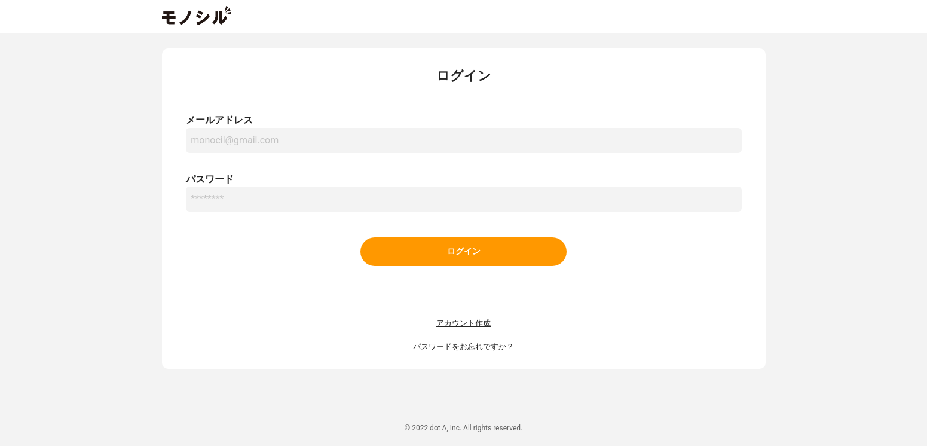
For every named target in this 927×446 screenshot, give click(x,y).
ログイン (464, 251)
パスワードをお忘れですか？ (463, 346)
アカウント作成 (463, 323)
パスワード (210, 179)
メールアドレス (219, 120)
